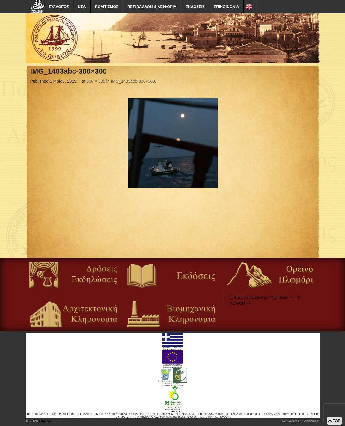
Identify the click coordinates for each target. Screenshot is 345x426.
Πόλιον (44, 421)
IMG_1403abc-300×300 (133, 81)
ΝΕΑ (82, 6)
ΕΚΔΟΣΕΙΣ (195, 6)
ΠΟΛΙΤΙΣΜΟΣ (106, 6)
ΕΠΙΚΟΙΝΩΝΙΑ (226, 6)
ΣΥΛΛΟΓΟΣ (59, 6)
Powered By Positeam (301, 421)
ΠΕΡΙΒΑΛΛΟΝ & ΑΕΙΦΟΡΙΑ (151, 6)
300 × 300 (95, 81)
